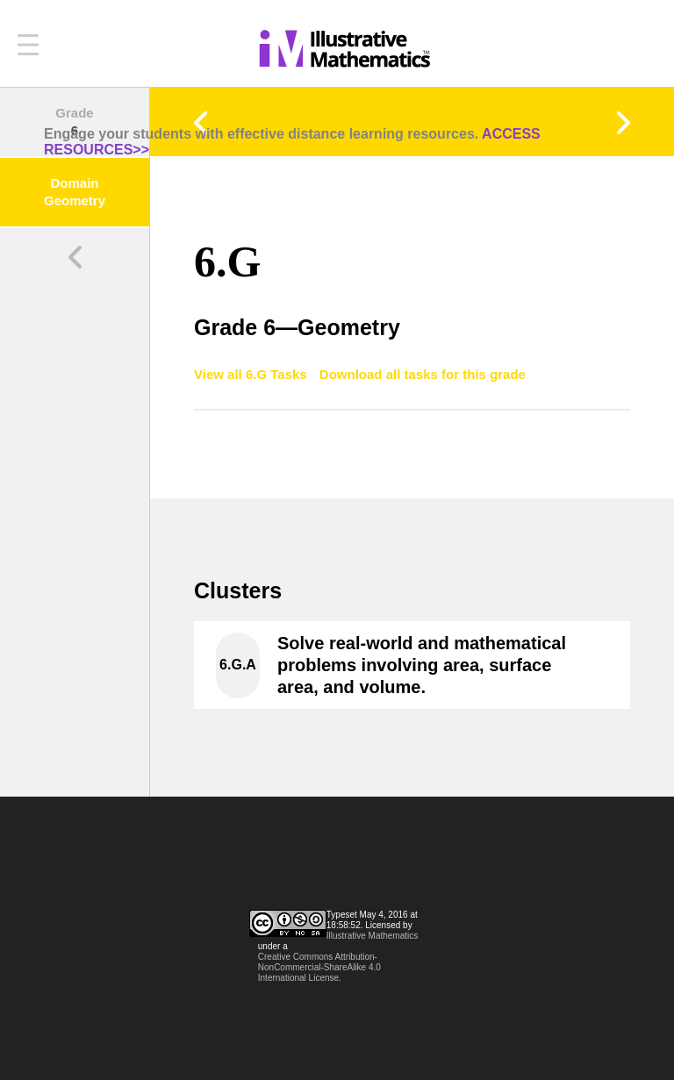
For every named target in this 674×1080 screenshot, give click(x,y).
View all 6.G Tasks (252, 374)
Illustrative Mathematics (372, 936)
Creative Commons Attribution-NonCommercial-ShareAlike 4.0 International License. (319, 967)
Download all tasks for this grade (422, 374)
